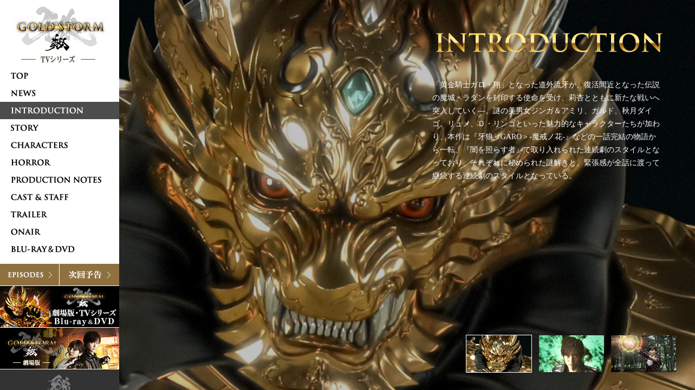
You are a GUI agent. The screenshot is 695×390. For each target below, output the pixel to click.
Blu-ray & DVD (59, 306)
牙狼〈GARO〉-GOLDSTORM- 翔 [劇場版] (59, 348)
